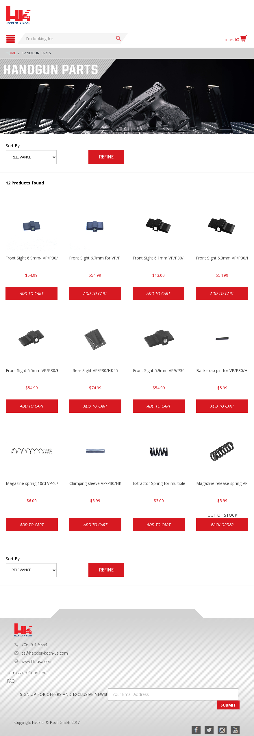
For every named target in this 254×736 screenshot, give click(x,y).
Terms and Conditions (28, 672)
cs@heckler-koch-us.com (41, 653)
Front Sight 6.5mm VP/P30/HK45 (32, 370)
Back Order (222, 524)
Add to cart (31, 293)
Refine (106, 157)
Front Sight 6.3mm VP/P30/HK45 (222, 258)
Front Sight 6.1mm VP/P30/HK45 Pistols (159, 258)
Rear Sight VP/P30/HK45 (95, 370)
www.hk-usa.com (33, 661)
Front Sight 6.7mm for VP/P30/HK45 (95, 258)
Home (11, 53)
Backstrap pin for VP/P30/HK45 (222, 370)
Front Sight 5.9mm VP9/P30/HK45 (159, 370)
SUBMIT (228, 705)
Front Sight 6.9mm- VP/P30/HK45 (31, 258)
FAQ (11, 681)
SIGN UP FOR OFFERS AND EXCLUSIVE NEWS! (63, 694)
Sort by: (13, 145)
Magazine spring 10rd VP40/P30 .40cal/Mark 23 (32, 483)
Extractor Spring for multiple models (159, 483)
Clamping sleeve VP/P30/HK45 (95, 483)
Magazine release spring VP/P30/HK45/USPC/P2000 (222, 483)
